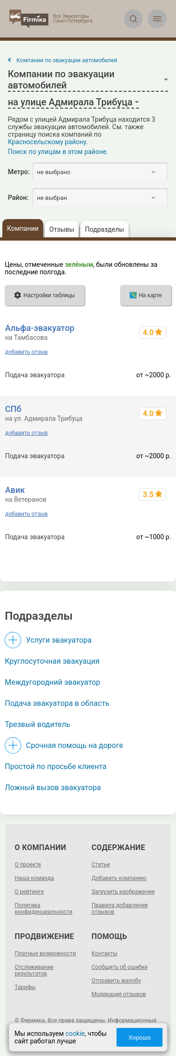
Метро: (19, 172)
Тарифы (25, 987)
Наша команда (34, 878)
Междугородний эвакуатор (52, 682)
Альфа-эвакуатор (40, 328)
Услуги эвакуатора (59, 640)
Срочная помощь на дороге (74, 745)
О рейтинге (29, 891)
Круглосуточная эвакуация (52, 661)
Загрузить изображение (123, 891)
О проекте (28, 864)
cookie (74, 1033)
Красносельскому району (47, 142)
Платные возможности (45, 953)
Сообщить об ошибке (119, 967)
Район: (18, 197)
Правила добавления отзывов (120, 908)
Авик (15, 490)
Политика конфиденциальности (43, 908)
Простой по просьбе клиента (56, 766)
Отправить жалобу (116, 980)
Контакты (104, 953)
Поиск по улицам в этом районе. (58, 151)
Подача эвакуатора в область (57, 703)
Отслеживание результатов (34, 970)
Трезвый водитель (37, 724)
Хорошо (139, 1037)
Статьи (101, 864)
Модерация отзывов (119, 994)
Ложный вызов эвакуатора (53, 787)
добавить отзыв (26, 352)
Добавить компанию (119, 878)
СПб (13, 409)
